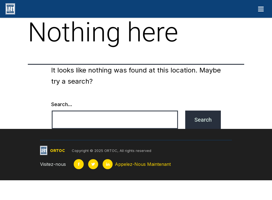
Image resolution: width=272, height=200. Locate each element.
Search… (61, 104)
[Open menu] (260, 8)
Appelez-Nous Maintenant (143, 164)
